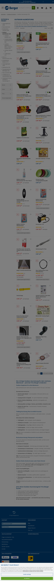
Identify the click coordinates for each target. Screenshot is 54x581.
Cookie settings (27, 574)
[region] (27, 572)
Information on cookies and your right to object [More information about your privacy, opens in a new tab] (33, 571)
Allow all (27, 578)
